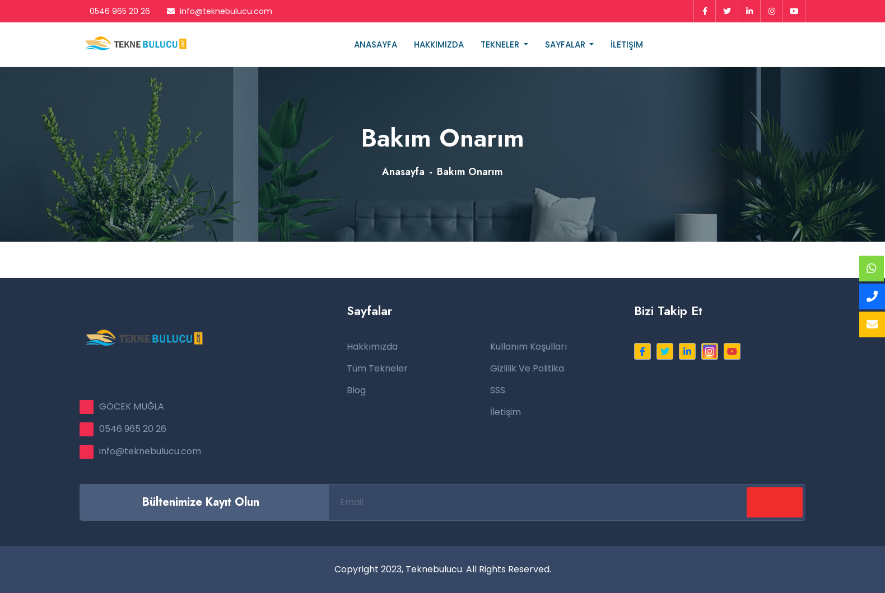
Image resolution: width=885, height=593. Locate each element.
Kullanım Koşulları (528, 346)
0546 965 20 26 (115, 11)
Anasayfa (375, 44)
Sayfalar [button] (566, 44)
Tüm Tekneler (377, 368)
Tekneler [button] (501, 44)
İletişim (627, 44)
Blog (356, 390)
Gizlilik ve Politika (527, 368)
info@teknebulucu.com (219, 11)
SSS (497, 390)
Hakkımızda (439, 44)
